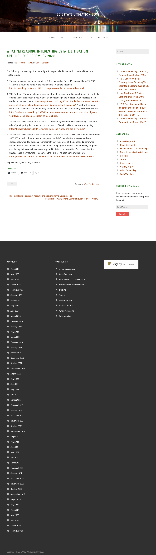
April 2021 (14, 456)
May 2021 (14, 451)
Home (50, 37)
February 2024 (16, 320)
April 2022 (14, 394)
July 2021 (14, 441)
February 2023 (16, 341)
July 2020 (14, 504)
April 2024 (14, 310)
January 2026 (16, 294)
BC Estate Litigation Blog (78, 14)
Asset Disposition (128, 140)
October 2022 (16, 362)
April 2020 (14, 519)
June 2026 (15, 268)
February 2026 (16, 289)
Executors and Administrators (134, 151)
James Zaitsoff (100, 37)
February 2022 (16, 404)
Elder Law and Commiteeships (134, 147)
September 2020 (17, 493)
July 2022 (14, 378)
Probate (124, 155)
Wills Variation (127, 173)
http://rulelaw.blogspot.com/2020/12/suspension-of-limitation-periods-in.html (46, 87)
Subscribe (123, 213)
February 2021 (16, 467)
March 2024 (15, 315)
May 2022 (14, 388)
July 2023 (14, 331)
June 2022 (15, 383)
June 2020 (15, 509)
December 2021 (17, 414)
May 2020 (14, 514)
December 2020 (17, 477)
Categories (77, 37)
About (61, 37)
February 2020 (16, 530)
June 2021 (15, 446)
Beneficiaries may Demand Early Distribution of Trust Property (73, 198)
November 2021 (17, 420)
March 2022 (15, 399)
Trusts (123, 158)
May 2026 (14, 273)
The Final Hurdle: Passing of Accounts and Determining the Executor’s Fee (39, 195)
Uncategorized (127, 162)
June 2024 (15, 299)
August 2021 (15, 435)
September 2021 (17, 430)
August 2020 (15, 498)
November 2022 (17, 357)
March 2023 (15, 336)
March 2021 (15, 462)
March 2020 (15, 525)
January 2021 (16, 472)
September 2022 (17, 367)
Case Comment (127, 144)
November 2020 (17, 483)
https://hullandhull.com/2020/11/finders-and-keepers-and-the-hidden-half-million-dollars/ (52, 155)
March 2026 (15, 284)
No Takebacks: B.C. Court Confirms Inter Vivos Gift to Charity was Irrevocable (132, 96)
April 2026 (14, 278)
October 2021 (16, 425)
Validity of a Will (127, 166)
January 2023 (16, 346)
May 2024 (14, 304)
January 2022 (16, 409)
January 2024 (16, 325)
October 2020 (16, 488)
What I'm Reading (91, 183)
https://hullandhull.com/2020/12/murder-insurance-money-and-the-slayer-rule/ (47, 128)
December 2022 (17, 352)
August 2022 (15, 373)
